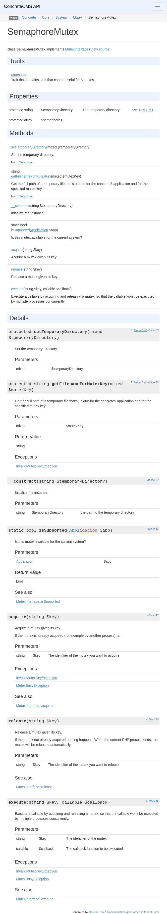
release (17, 269)
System (61, 17)
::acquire (34, 706)
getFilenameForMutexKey (31, 176)
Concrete (29, 17)
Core (45, 17)
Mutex (77, 17)
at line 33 (153, 528)
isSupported (20, 230)
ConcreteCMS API (22, 6)
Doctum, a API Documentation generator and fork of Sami (124, 912)
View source (99, 49)
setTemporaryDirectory (28, 147)
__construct (20, 206)
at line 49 (153, 615)
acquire (17, 250)
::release (34, 787)
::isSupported (38, 601)
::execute (34, 899)
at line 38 (153, 382)
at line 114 (152, 719)
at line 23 (153, 330)
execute (17, 289)
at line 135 (152, 800)
